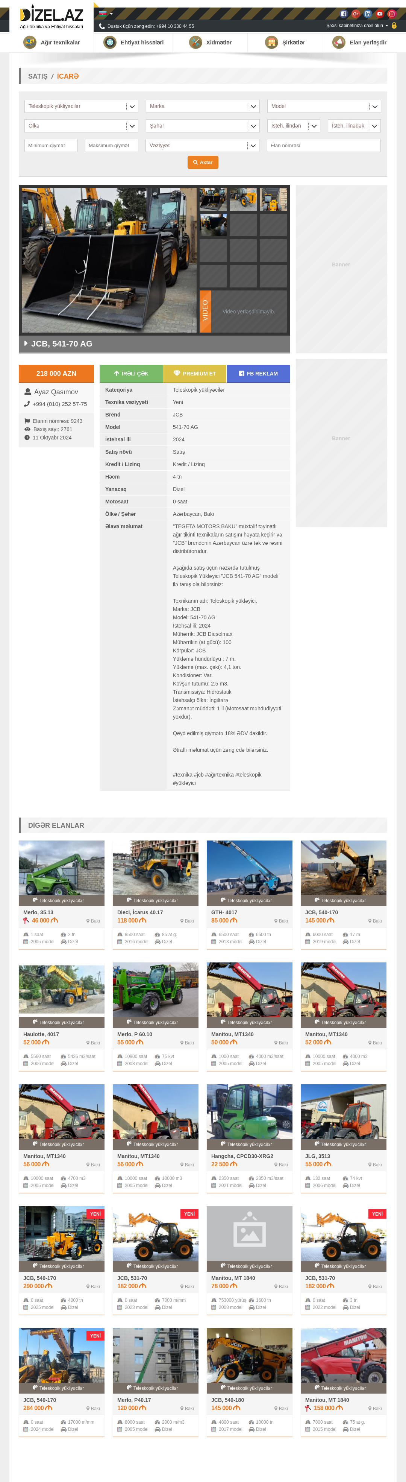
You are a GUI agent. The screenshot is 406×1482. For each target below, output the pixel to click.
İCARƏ (68, 76)
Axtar (206, 162)
